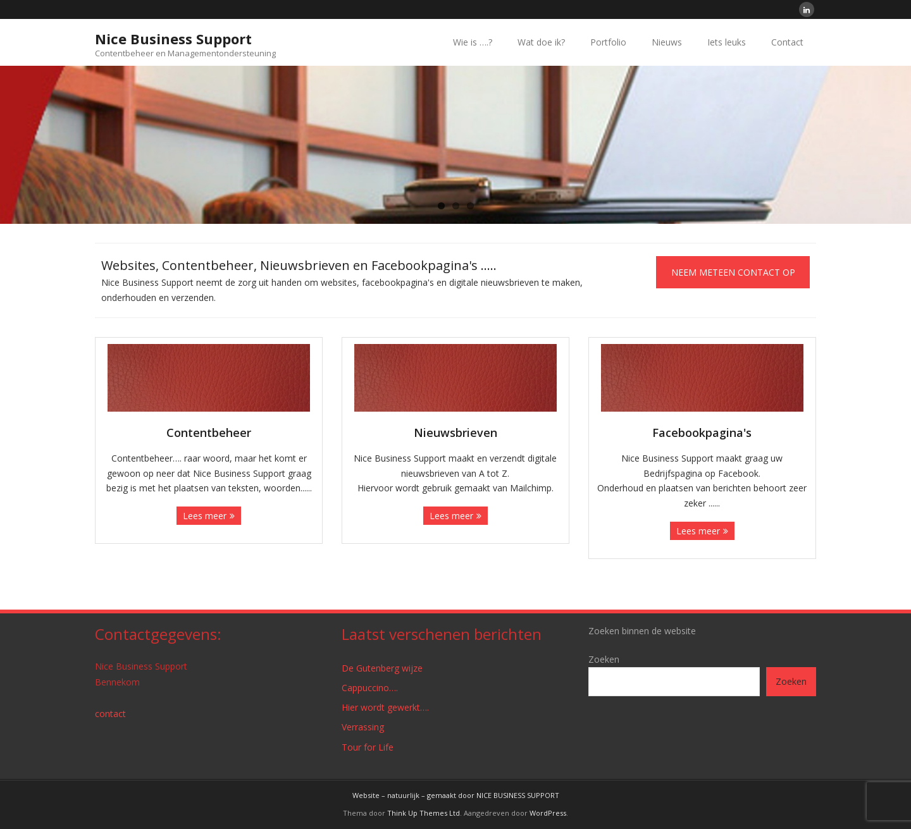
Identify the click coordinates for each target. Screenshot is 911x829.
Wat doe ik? (541, 42)
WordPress (548, 813)
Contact (787, 42)
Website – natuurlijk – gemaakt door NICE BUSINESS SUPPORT (455, 795)
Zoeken (603, 659)
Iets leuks (726, 42)
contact (110, 714)
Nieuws (667, 42)
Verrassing (363, 727)
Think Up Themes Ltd (423, 813)
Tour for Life (368, 747)
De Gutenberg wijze (382, 668)
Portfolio (608, 42)
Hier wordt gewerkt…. (385, 707)
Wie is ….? (472, 42)
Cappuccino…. (370, 688)
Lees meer (204, 516)
